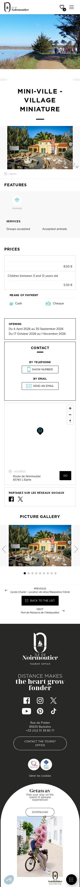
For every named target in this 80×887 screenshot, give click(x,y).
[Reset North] (70, 421)
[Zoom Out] (70, 414)
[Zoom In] (70, 408)
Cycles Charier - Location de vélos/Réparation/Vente (40, 592)
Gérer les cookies (40, 776)
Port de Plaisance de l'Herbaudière (40, 612)
